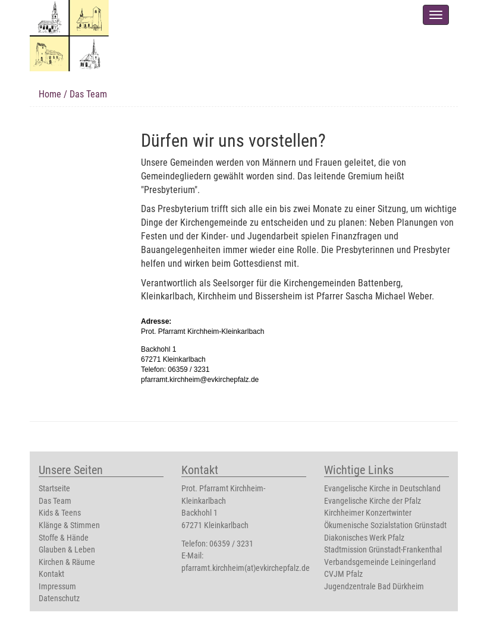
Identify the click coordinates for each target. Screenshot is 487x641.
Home (50, 94)
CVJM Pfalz (343, 574)
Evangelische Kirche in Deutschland (382, 489)
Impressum (57, 587)
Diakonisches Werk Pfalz (364, 538)
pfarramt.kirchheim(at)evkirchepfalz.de (245, 568)
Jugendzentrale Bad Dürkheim (374, 587)
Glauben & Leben (67, 550)
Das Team (55, 501)
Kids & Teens (60, 513)
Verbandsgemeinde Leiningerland (380, 562)
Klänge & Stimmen (69, 525)
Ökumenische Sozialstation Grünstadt (385, 525)
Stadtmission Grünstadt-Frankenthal (383, 550)
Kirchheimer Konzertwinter (367, 513)
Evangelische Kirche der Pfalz (372, 501)
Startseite (54, 489)
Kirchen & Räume (67, 562)
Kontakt (51, 574)
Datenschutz (59, 598)
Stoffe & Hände (64, 538)
